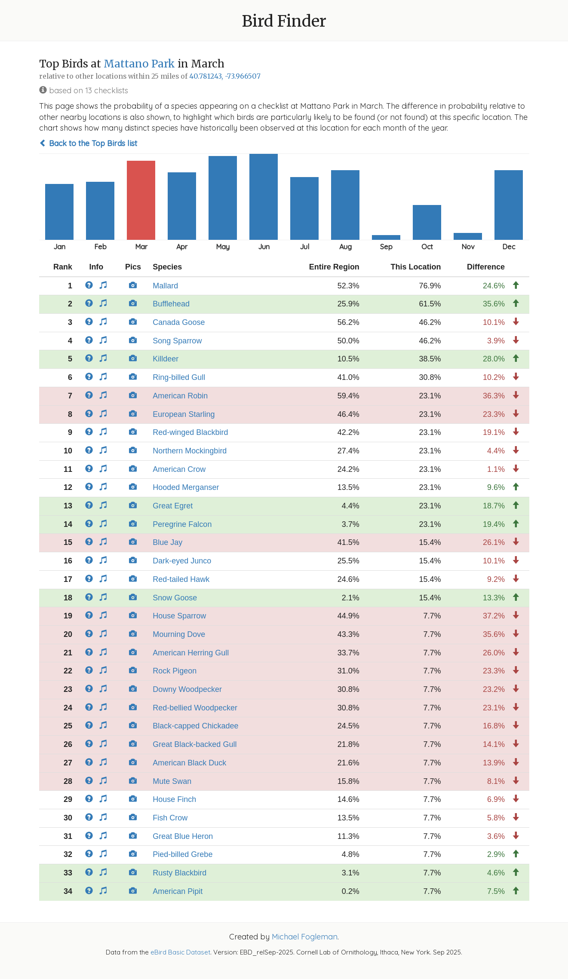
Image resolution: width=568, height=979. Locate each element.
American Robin (180, 396)
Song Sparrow (177, 341)
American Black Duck (189, 763)
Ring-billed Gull (179, 377)
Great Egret (173, 506)
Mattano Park (139, 63)
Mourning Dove (179, 634)
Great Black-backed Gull (194, 744)
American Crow (179, 469)
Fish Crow (170, 818)
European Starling (184, 414)
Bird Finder (284, 21)
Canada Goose (179, 322)
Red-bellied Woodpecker (195, 708)
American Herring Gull (191, 653)
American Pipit (178, 891)
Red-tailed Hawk (181, 579)
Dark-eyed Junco (182, 561)
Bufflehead (171, 304)
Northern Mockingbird (190, 451)
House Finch (174, 799)
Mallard (165, 285)
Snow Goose (175, 598)
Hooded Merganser (186, 487)
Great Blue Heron (183, 836)
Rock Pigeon (174, 671)
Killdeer (165, 359)
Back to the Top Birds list (88, 143)
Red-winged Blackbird (190, 432)
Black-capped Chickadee (195, 726)
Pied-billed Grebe (182, 854)
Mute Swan (172, 781)
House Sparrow (179, 616)
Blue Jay (167, 542)
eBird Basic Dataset (180, 952)
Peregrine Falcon (182, 524)
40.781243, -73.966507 (225, 76)
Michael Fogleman (305, 937)
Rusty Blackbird (179, 873)
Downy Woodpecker (187, 689)
